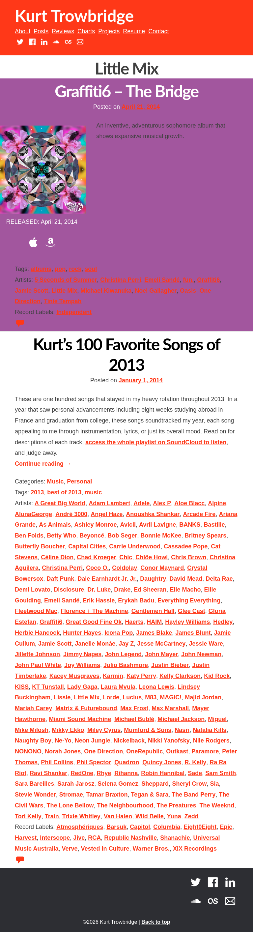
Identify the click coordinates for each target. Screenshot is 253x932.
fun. (188, 280)
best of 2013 (64, 492)
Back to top (155, 922)
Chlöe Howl (151, 557)
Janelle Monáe (95, 643)
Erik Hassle (99, 600)
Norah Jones (63, 751)
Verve (69, 848)
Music (55, 481)
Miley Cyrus (104, 730)
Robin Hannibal (162, 773)
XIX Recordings (195, 848)
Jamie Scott (31, 290)
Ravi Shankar (48, 773)
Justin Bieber (170, 665)
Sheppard (155, 783)
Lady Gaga (82, 687)
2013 (37, 492)
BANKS (189, 524)
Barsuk (116, 827)
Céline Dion (57, 557)
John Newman (201, 654)
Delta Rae (219, 578)
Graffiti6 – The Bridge (126, 91)
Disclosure (69, 589)
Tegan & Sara (150, 794)
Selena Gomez (118, 783)
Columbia (166, 827)
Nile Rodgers (211, 740)
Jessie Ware (206, 643)
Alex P (162, 503)
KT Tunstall (48, 687)
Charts (86, 31)
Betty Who (61, 535)
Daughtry (153, 578)
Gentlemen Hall (153, 611)
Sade (195, 773)
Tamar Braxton (107, 794)
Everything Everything (188, 600)
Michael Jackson (181, 719)
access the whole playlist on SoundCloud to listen (155, 442)
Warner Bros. (151, 848)
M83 (150, 697)
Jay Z (126, 643)
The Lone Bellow (70, 805)
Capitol (140, 827)
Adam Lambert (109, 503)
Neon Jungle (92, 740)
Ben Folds (29, 535)
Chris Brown (188, 557)
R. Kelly (195, 762)
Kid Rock (217, 676)
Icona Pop (118, 632)
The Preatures (176, 805)
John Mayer (161, 654)
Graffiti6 (208, 280)
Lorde (111, 697)
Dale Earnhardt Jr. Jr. (107, 578)
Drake (122, 589)
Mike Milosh (31, 730)
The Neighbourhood (125, 805)
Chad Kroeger (96, 557)
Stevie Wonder (35, 794)
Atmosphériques (79, 827)
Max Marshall (170, 708)
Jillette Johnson (37, 654)
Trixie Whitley (81, 816)
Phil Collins (57, 762)
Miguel (217, 719)
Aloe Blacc (189, 503)
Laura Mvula (118, 687)
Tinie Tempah (62, 301)
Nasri (182, 730)
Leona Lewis (156, 687)
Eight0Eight (199, 827)
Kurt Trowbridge (74, 15)
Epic (226, 827)
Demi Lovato (32, 589)
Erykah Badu (136, 600)
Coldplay (124, 568)
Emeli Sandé (162, 280)
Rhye (104, 773)
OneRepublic (144, 751)
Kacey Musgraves (74, 676)
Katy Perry (141, 676)
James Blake (154, 632)
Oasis (188, 290)
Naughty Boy (33, 740)
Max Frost (134, 708)
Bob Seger (122, 535)
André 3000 (71, 514)
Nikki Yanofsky (169, 740)
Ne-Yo (63, 740)
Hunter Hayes (82, 632)
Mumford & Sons (147, 730)
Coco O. (97, 568)
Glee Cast (191, 611)
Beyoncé (91, 535)
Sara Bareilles (34, 783)
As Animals (55, 524)
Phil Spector (93, 762)
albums (41, 269)
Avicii (128, 524)
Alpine (217, 503)
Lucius (132, 697)
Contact (158, 31)
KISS (22, 687)
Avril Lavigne (157, 524)
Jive (79, 837)
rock (75, 269)
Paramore (205, 751)
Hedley (223, 622)
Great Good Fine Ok (94, 622)
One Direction (103, 751)
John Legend (123, 654)
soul (91, 269)
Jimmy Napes (82, 654)
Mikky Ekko (68, 730)
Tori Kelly (28, 816)
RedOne (81, 773)
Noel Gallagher (156, 290)
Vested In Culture (105, 848)
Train (52, 816)
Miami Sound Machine (80, 719)
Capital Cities (87, 546)
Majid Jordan (203, 697)
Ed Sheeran (150, 589)
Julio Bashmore (125, 665)
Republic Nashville (130, 837)
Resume (134, 31)
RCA (94, 837)
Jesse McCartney (161, 643)
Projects (109, 31)
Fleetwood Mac (36, 611)
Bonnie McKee (160, 535)
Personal (79, 481)
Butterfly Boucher (40, 546)
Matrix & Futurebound (86, 708)
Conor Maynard (162, 568)
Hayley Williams (187, 622)
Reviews (63, 31)
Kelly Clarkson (180, 676)
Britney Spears (205, 535)
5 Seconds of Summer (66, 280)
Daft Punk (60, 578)
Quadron (126, 762)
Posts (41, 31)
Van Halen (118, 816)
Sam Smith (220, 773)
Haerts (134, 622)
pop (60, 269)
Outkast (177, 751)
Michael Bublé (134, 719)
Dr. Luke (99, 589)
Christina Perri (120, 280)
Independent (74, 312)
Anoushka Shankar (153, 514)
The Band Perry (193, 794)
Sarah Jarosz (75, 783)
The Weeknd (217, 805)
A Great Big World (60, 503)
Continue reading (43, 463)
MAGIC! (171, 697)
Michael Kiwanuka (105, 290)
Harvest (26, 837)
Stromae (71, 794)
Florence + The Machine (94, 611)
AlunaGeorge (33, 514)
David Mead (185, 578)
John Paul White (38, 665)
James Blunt (193, 632)
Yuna (174, 816)
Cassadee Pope (186, 546)
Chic (125, 557)
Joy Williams (82, 665)
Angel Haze (107, 514)
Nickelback (129, 740)
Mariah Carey (33, 708)
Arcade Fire (199, 514)
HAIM (154, 622)
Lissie (62, 697)
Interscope (55, 837)
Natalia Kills (209, 730)
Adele (141, 503)
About (22, 31)
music (93, 492)
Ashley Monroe (95, 524)
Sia (214, 783)
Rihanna (126, 773)
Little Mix (64, 290)
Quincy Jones (161, 762)
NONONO (28, 751)
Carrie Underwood (134, 546)
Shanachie (175, 837)
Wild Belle (149, 816)
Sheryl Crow (189, 783)
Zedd (191, 816)
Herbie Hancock (37, 632)
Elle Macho (185, 589)
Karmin (113, 676)
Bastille (214, 524)
